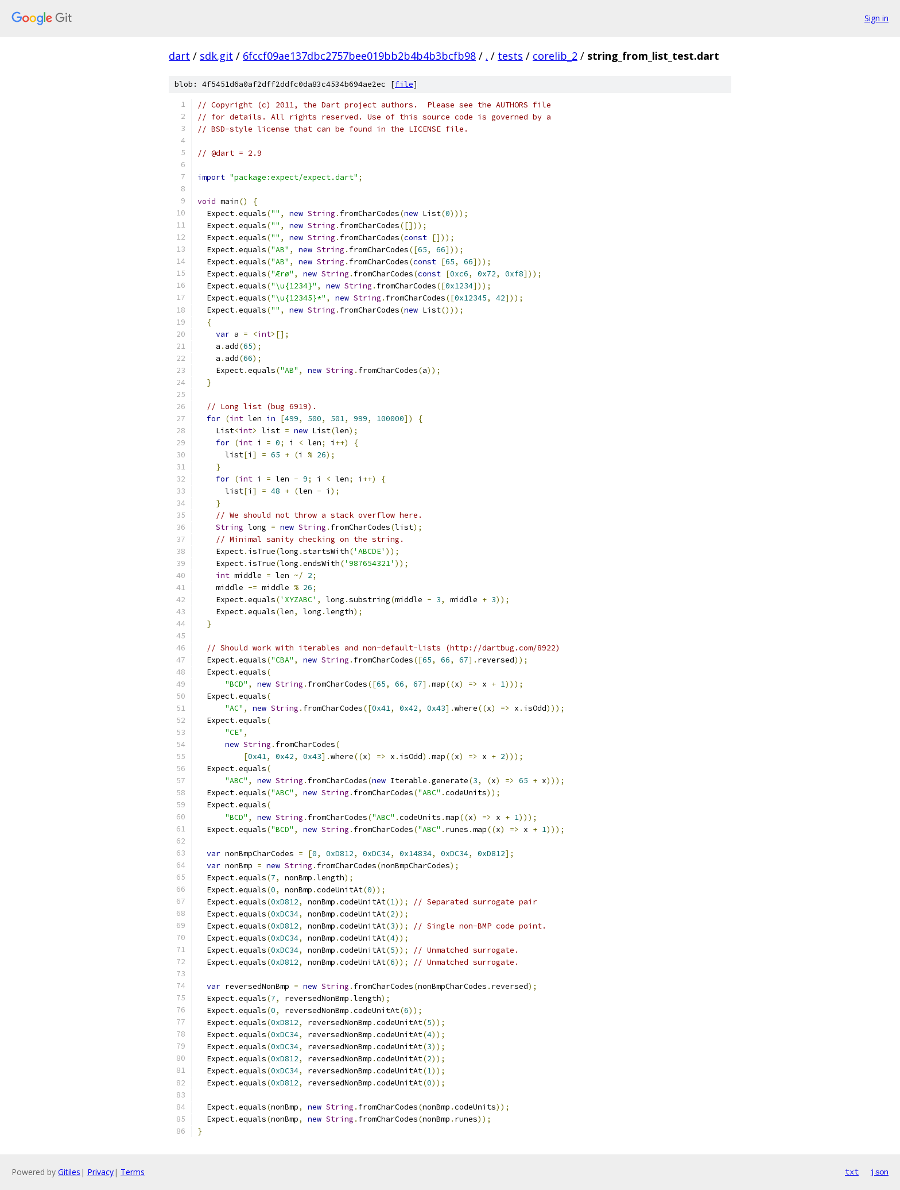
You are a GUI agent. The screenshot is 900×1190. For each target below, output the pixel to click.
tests (510, 56)
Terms (133, 1171)
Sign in (876, 18)
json (879, 1171)
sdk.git (216, 56)
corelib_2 (555, 56)
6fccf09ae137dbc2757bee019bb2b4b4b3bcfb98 (359, 56)
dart (179, 56)
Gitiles (69, 1171)
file (404, 84)
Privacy (100, 1171)
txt (852, 1171)
